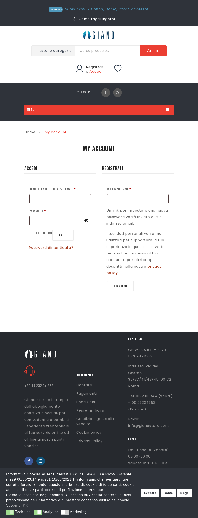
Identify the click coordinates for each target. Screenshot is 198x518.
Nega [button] (184, 493)
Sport (124, 9)
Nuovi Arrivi (75, 9)
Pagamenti (86, 393)
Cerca (153, 50)
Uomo (111, 9)
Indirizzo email (119, 188)
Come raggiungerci (94, 19)
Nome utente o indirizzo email (52, 188)
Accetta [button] (150, 493)
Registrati (95, 66)
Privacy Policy (89, 440)
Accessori (140, 9)
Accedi (95, 71)
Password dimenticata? (51, 247)
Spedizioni (85, 401)
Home (29, 132)
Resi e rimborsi (90, 410)
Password (37, 210)
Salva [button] (168, 493)
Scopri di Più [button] (17, 505)
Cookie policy (89, 432)
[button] (10, 512)
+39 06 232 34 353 (38, 386)
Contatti (84, 385)
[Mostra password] (86, 220)
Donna (97, 9)
